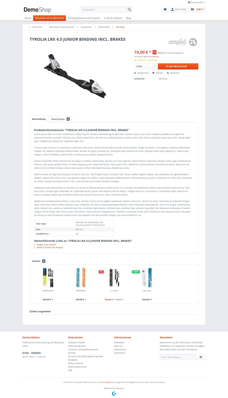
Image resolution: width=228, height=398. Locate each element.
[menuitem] (106, 9)
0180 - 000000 (31, 353)
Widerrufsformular (77, 366)
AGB (70, 370)
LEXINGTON (48, 290)
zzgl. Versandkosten (151, 56)
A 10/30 (114, 290)
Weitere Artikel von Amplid (48, 247)
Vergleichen (141, 72)
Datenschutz (120, 349)
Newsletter (119, 342)
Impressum (119, 352)
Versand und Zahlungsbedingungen (85, 356)
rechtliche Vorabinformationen (83, 349)
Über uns (118, 346)
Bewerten (173, 72)
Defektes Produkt (76, 342)
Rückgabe (73, 359)
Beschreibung (39, 119)
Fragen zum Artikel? (45, 244)
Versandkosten (108, 382)
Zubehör (38, 261)
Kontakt (72, 352)
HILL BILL (147, 290)
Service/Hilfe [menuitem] (196, 2)
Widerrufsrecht (75, 363)
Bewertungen (60, 119)
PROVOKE (81, 290)
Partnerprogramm (77, 346)
